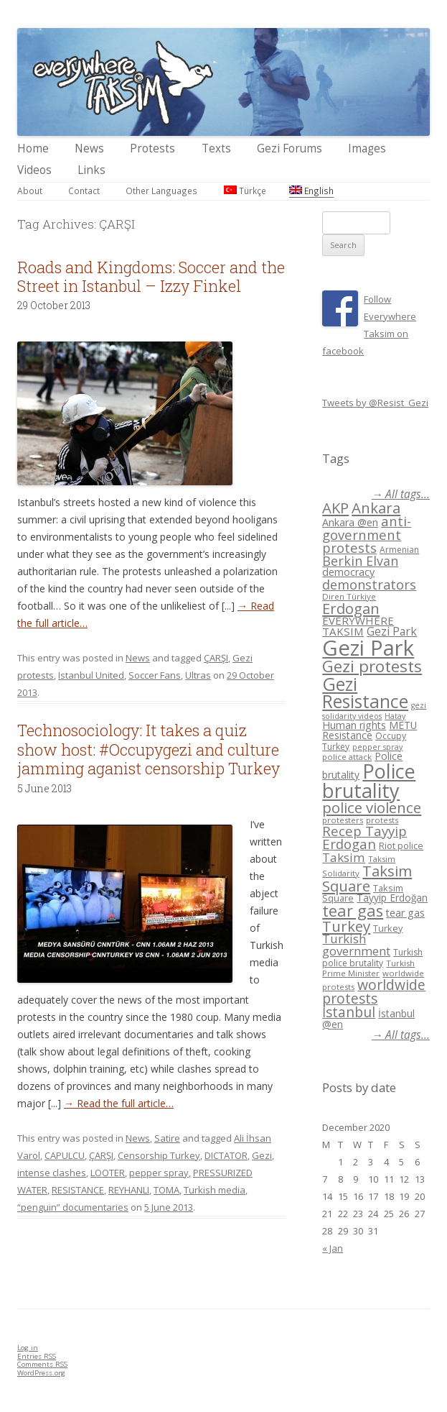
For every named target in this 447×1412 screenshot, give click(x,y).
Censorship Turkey (159, 1155)
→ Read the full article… (119, 1103)
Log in (27, 1347)
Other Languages (161, 190)
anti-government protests (366, 534)
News (89, 148)
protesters (342, 820)
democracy (348, 572)
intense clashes (51, 1172)
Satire (167, 1138)
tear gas (352, 910)
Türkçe (245, 190)
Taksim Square (367, 878)
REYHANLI (128, 1189)
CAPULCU (64, 1155)
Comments (42, 1364)
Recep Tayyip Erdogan (364, 837)
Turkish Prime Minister (368, 968)
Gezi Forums (289, 148)
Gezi (262, 1155)
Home (33, 148)
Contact (84, 190)
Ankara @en (350, 522)
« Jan (332, 1248)
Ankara (376, 508)
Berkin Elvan (360, 560)
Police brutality (368, 781)
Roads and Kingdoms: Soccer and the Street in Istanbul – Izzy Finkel (151, 276)
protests (382, 820)
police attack (347, 756)
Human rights (354, 725)
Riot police (401, 845)
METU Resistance (369, 730)
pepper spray (159, 1172)
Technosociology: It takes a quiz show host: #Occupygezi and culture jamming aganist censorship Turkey (148, 749)
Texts (216, 148)
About (29, 190)
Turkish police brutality (372, 957)
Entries (36, 1356)
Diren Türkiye (349, 596)
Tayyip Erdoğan (392, 897)
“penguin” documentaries (72, 1207)
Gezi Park (392, 631)
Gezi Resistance (365, 692)
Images (367, 148)
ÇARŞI (216, 657)
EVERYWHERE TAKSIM (358, 625)
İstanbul (348, 1012)
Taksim (343, 857)
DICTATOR (226, 1155)
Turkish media (214, 1189)
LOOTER (107, 1172)
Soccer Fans (154, 675)
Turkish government (356, 944)
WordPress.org (41, 1372)
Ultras (198, 675)
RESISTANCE (78, 1189)
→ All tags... (401, 494)
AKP (335, 508)
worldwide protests (373, 991)
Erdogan (351, 608)
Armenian (399, 550)
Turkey (346, 926)
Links (91, 170)
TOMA (166, 1189)
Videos (34, 170)
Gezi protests (372, 666)
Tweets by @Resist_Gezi (375, 402)
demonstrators (369, 584)
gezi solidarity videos (374, 710)
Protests (152, 148)
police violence (371, 807)
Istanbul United (91, 675)
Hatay (395, 716)
